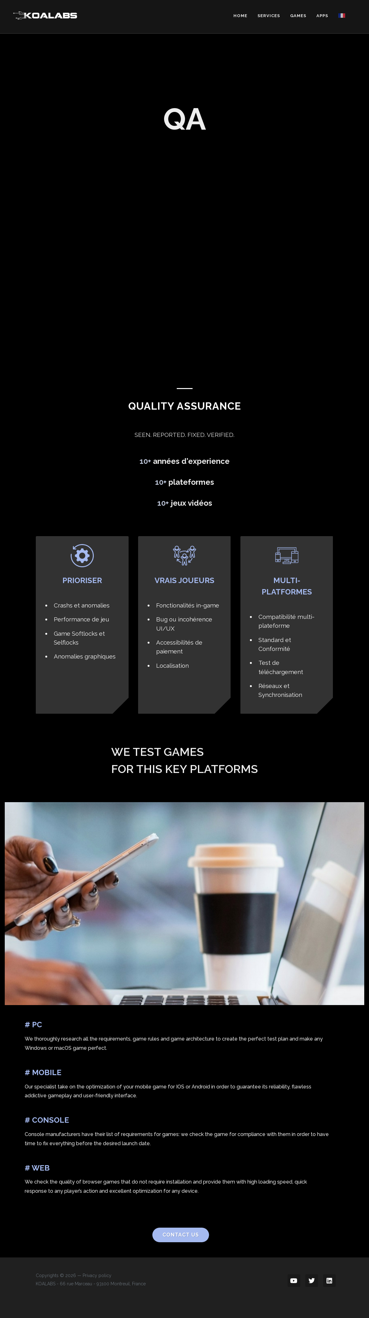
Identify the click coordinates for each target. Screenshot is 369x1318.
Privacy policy (97, 1275)
